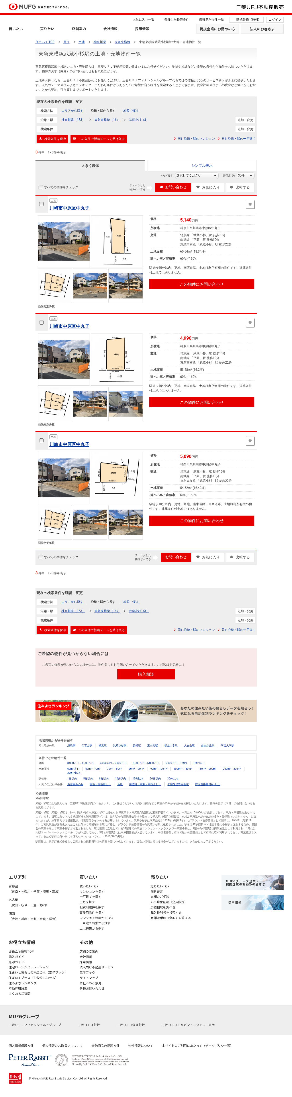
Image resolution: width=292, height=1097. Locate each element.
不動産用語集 (18, 988)
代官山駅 (87, 745)
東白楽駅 (152, 745)
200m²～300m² (232, 768)
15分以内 (137, 778)
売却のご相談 (160, 896)
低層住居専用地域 (178, 784)
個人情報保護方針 (21, 1045)
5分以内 (88, 778)
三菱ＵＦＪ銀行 (89, 1024)
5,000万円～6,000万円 (146, 763)
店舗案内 (79, 28)
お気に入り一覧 (143, 19)
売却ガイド (16, 962)
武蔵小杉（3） (139, 120)
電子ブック (87, 972)
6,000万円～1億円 (176, 763)
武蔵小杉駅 (119, 745)
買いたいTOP (89, 886)
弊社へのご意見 (90, 983)
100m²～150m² (183, 768)
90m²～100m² (158, 768)
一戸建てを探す (90, 896)
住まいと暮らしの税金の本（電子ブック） (38, 972)
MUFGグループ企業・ (245, 882)
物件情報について (140, 1045)
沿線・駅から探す (103, 110)
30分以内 (172, 778)
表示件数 (231, 175)
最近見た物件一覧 (211, 19)
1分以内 (72, 778)
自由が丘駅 (207, 745)
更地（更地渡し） (100, 784)
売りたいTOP (160, 886)
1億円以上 (199, 763)
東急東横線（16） (107, 120)
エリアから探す (72, 110)
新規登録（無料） (248, 19)
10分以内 (120, 778)
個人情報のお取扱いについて (62, 1045)
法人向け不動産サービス (97, 967)
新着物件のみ (75, 784)
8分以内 (104, 778)
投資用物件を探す (92, 907)
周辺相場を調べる (163, 907)
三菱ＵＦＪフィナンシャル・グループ (35, 1024)
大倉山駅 (189, 745)
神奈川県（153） (73, 120)
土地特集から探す (92, 928)
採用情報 (142, 28)
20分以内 (155, 778)
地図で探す (131, 110)
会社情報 (110, 28)
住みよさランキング (23, 983)
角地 (120, 784)
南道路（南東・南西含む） (145, 784)
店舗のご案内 (89, 951)
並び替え (169, 175)
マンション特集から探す (97, 918)
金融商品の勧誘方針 (106, 1045)
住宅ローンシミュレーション (29, 967)
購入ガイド (16, 956)
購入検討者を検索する (166, 912)
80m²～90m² (136, 768)
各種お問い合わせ (92, 988)
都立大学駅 (171, 745)
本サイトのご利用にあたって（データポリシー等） (197, 1045)
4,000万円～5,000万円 (113, 763)
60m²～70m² (93, 768)
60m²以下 (73, 768)
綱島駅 (71, 745)
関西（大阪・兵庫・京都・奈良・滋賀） (33, 916)
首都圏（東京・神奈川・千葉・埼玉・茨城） (35, 889)
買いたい (16, 28)
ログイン (275, 19)
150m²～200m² (207, 768)
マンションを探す (92, 891)
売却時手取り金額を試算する (171, 918)
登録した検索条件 (176, 19)
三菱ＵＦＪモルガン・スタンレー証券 (188, 1024)
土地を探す (87, 902)
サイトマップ (89, 977)
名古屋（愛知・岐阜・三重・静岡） (29, 902)
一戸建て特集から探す (95, 923)
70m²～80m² (114, 768)
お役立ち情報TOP (21, 951)
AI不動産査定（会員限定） (169, 902)
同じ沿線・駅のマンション (196, 138)
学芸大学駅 (227, 745)
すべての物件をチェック (60, 187)
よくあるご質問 (19, 993)
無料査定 (157, 891)
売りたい (47, 28)
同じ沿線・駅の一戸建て (238, 138)
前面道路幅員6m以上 (207, 784)
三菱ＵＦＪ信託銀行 (131, 1024)
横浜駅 (103, 745)
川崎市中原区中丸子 (69, 208)
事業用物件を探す (92, 912)
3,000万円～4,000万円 (80, 763)
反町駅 (137, 745)
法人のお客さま (262, 28)
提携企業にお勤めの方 (217, 28)
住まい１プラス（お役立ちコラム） (33, 977)
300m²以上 (73, 772)
